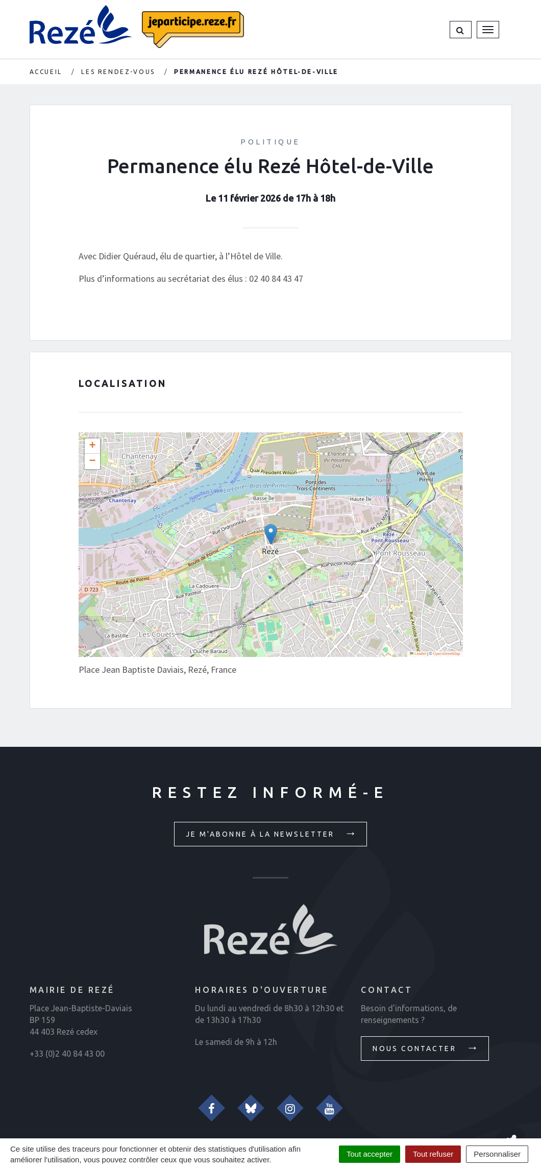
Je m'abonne (272, 833)
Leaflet (418, 653)
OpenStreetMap (446, 653)
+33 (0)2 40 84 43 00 (67, 1053)
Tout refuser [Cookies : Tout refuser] (433, 1154)
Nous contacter (426, 1047)
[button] (461, 29)
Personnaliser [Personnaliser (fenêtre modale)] (497, 1154)
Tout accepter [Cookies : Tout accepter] (369, 1154)
